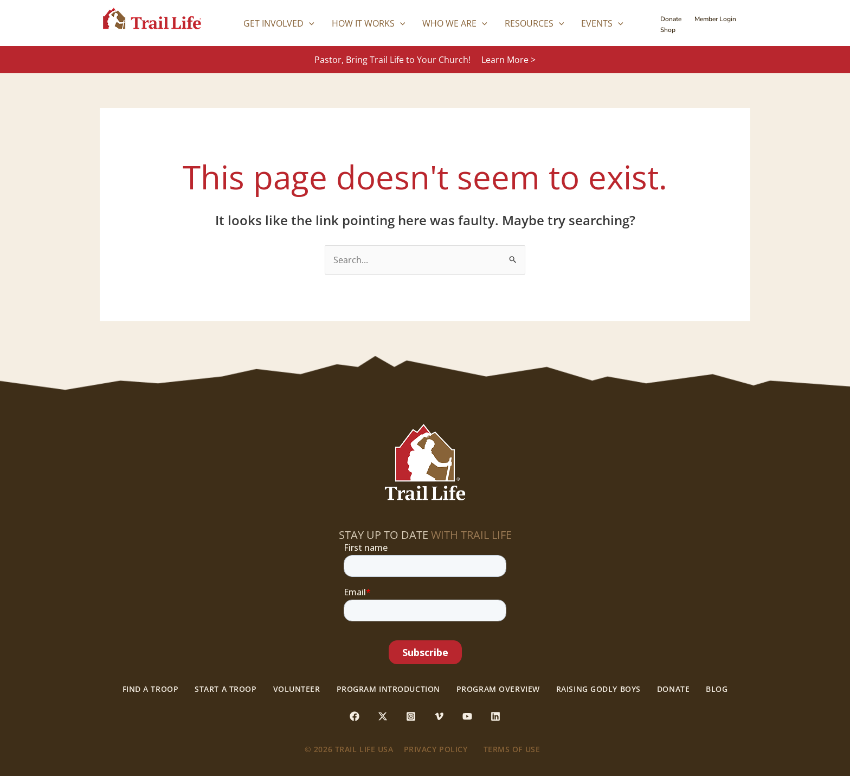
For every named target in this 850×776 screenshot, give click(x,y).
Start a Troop (225, 689)
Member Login (715, 19)
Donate (670, 19)
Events (602, 23)
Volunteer (296, 689)
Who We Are (454, 23)
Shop (667, 30)
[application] (309, 23)
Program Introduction (388, 689)
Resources (534, 23)
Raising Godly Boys (598, 689)
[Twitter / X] (383, 716)
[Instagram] (411, 716)
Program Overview (498, 689)
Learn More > (508, 60)
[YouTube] (467, 716)
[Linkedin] (495, 716)
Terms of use (512, 749)
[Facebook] (354, 716)
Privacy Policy (436, 749)
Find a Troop (151, 689)
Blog (716, 689)
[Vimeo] (439, 716)
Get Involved (278, 23)
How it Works (368, 23)
